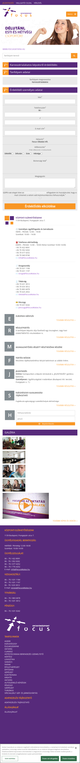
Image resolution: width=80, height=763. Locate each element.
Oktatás (8, 649)
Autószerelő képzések (15, 682)
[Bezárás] (76, 748)
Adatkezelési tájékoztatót (35, 192)
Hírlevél (38, 3)
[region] (40, 753)
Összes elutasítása (68, 758)
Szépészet (9, 688)
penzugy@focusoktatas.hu (29, 307)
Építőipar (9, 669)
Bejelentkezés (45, 423)
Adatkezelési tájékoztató (17, 702)
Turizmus (9, 690)
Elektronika (11, 675)
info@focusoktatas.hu (27, 258)
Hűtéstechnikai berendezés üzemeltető (24, 654)
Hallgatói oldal (24, 3)
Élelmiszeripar (12, 646)
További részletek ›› (65, 320)
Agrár (8, 641)
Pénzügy (9, 685)
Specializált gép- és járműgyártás (21, 693)
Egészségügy (11, 643)
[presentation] (22, 167)
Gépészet (9, 672)
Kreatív (8, 677)
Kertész (8, 656)
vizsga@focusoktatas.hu (28, 273)
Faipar (8, 664)
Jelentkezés (8, 3)
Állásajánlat (11, 712)
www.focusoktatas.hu (14, 49)
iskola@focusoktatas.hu (28, 294)
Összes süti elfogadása (50, 758)
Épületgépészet (12, 667)
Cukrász (9, 651)
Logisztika (10, 659)
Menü (72, 14)
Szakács (8, 662)
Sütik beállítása (10, 758)
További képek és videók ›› (65, 521)
